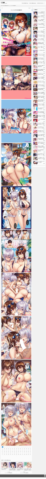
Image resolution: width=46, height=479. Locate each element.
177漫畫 (3, 2)
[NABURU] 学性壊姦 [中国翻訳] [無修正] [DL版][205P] (41, 101)
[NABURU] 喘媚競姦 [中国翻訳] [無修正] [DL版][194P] (41, 70)
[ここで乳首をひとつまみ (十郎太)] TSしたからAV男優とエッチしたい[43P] (41, 158)
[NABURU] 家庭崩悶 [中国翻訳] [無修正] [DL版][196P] (41, 89)
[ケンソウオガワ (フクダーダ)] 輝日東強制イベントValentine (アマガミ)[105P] (41, 108)
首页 (1, 5)
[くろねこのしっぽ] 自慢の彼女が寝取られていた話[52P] (41, 124)
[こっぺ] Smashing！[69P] (41, 50)
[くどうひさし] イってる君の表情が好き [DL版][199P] (41, 74)
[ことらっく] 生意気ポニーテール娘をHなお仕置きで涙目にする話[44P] (20, 469)
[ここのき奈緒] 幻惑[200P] (41, 27)
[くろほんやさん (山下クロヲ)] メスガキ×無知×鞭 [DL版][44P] (41, 85)
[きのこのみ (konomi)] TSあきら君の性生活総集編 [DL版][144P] (41, 112)
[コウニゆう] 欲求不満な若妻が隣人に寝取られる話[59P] (41, 135)
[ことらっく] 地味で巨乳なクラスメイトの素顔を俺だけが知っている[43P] (41, 32)
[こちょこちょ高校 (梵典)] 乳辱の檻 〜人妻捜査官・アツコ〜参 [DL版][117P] (41, 78)
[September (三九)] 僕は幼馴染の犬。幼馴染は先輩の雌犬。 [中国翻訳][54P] (41, 97)
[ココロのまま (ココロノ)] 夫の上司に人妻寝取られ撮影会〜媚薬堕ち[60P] (41, 59)
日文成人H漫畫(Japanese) (5, 5)
